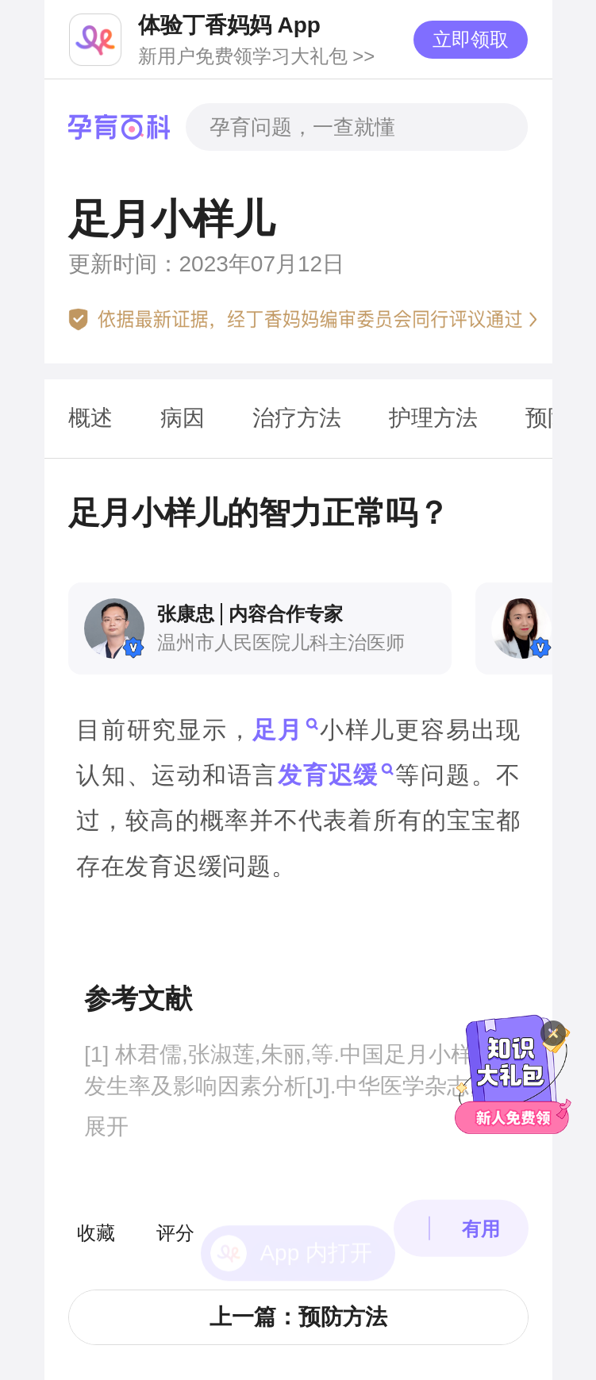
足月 (277, 730)
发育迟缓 (328, 775)
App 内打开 (316, 1206)
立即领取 (471, 39)
